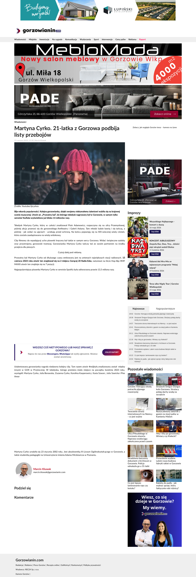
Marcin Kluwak (42, 469)
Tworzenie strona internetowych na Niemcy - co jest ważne (155, 324)
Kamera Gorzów (22, 574)
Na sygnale (57, 40)
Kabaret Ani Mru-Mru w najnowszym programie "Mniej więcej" (163, 265)
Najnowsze (139, 309)
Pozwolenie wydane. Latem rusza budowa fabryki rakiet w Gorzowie (155, 350)
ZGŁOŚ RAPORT (112, 352)
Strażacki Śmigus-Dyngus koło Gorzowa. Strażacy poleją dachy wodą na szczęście (157, 319)
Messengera (52, 354)
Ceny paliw (120, 40)
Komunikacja (71, 40)
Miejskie (33, 40)
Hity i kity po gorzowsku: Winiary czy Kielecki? (151, 340)
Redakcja (19, 565)
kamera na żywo (170, 127)
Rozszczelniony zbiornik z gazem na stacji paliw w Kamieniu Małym (156, 328)
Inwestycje (44, 40)
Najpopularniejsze (165, 308)
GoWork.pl (65, 565)
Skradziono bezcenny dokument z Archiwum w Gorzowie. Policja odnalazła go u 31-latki (155, 344)
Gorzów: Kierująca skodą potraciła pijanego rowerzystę (154, 314)
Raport (142, 40)
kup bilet (155, 232)
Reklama (132, 40)
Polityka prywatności (92, 565)
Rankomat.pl (76, 565)
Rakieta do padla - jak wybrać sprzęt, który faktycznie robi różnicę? (155, 360)
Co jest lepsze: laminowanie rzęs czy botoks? (150, 355)
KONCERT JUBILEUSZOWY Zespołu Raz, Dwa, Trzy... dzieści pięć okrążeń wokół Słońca (164, 244)
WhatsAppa (64, 354)
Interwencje (107, 40)
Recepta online (53, 565)
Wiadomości (20, 40)
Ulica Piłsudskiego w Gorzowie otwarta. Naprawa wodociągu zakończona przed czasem (156, 334)
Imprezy (134, 213)
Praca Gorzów (39, 565)
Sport (96, 40)
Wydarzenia (85, 40)
